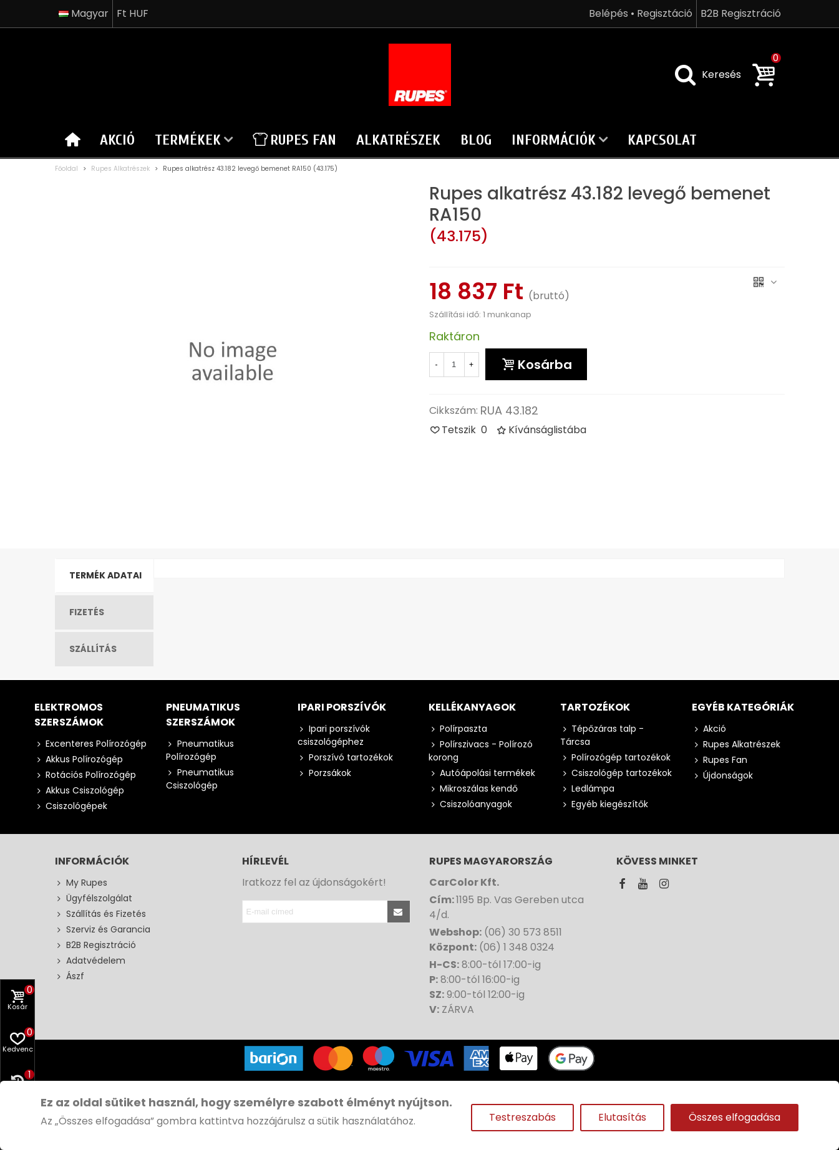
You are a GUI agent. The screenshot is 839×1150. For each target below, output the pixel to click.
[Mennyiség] (454, 364)
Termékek (188, 140)
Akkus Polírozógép (78, 759)
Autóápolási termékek (482, 773)
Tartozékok (595, 707)
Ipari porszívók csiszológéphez (334, 735)
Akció (117, 140)
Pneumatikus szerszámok (203, 714)
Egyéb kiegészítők (604, 804)
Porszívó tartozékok (345, 757)
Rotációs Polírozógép (85, 775)
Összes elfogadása (734, 1117)
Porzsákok (324, 773)
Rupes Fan (294, 140)
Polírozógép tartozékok (615, 757)
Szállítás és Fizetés (100, 914)
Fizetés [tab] (86, 612)
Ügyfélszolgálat (93, 898)
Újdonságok (722, 775)
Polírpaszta (458, 729)
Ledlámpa (587, 788)
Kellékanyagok (472, 707)
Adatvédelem (90, 960)
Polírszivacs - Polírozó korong (481, 751)
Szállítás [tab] (93, 649)
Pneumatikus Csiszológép (200, 779)
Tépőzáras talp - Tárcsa (602, 735)
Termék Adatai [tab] (105, 575)
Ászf (69, 976)
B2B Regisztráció (95, 945)
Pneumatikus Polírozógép (200, 750)
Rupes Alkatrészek (736, 744)
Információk (554, 140)
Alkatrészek (398, 140)
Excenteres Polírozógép (90, 743)
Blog (476, 140)
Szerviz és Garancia (102, 929)
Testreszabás (522, 1117)
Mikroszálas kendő (473, 788)
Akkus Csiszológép (79, 790)
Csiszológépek (70, 806)
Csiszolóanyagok (470, 804)
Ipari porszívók (342, 707)
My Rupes (81, 882)
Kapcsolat (662, 140)
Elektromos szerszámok (69, 714)
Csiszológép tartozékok (616, 773)
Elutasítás (622, 1117)
